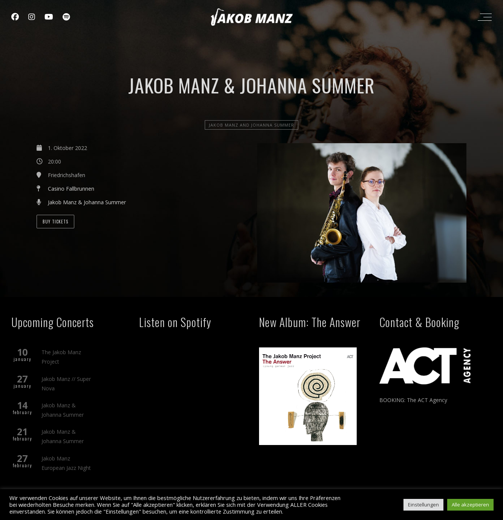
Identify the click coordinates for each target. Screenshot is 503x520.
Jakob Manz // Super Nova (66, 383)
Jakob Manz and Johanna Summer (251, 125)
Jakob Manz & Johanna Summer (87, 202)
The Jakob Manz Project (61, 357)
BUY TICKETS (55, 222)
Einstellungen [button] (423, 504)
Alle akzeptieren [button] (470, 504)
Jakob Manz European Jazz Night (66, 463)
